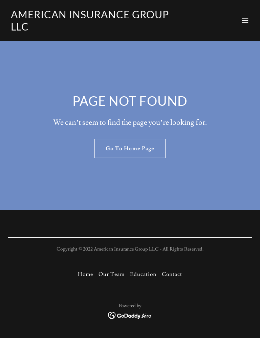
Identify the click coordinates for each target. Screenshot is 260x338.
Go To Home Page (130, 148)
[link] (93, 28)
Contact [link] (172, 274)
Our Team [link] (112, 274)
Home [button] (85, 274)
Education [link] (143, 274)
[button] (245, 20)
